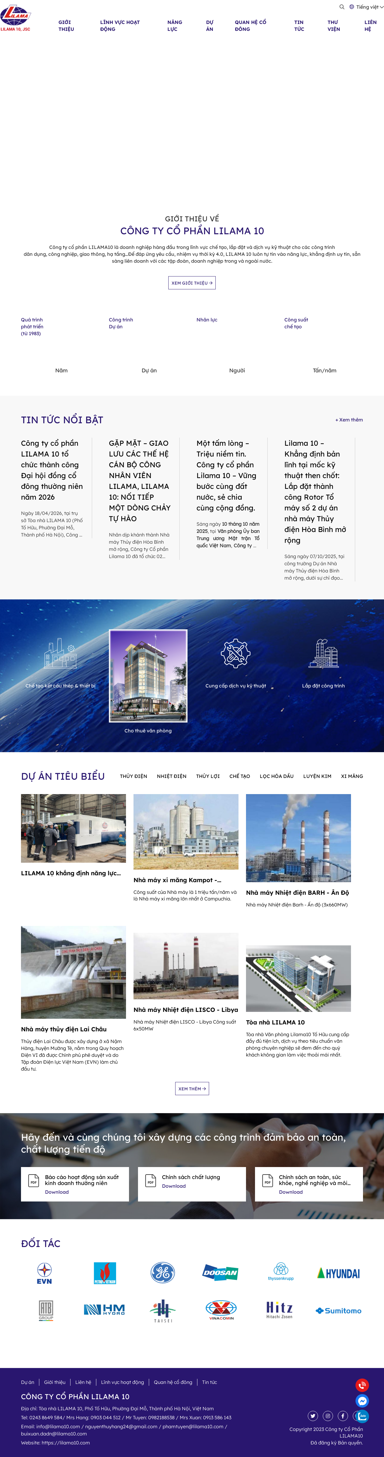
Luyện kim (317, 776)
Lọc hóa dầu (277, 776)
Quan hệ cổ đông (173, 1382)
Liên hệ (83, 1382)
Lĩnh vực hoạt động (122, 1382)
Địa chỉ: (117, 1408)
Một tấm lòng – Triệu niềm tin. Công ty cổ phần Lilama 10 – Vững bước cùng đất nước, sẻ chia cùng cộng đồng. (226, 475)
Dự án (27, 1382)
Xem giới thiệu (192, 283)
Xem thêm (192, 1089)
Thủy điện (133, 776)
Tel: (126, 1417)
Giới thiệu (54, 1382)
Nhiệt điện (172, 776)
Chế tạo (240, 776)
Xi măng (352, 776)
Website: (55, 1443)
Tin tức (209, 1382)
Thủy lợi (208, 776)
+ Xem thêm (349, 420)
